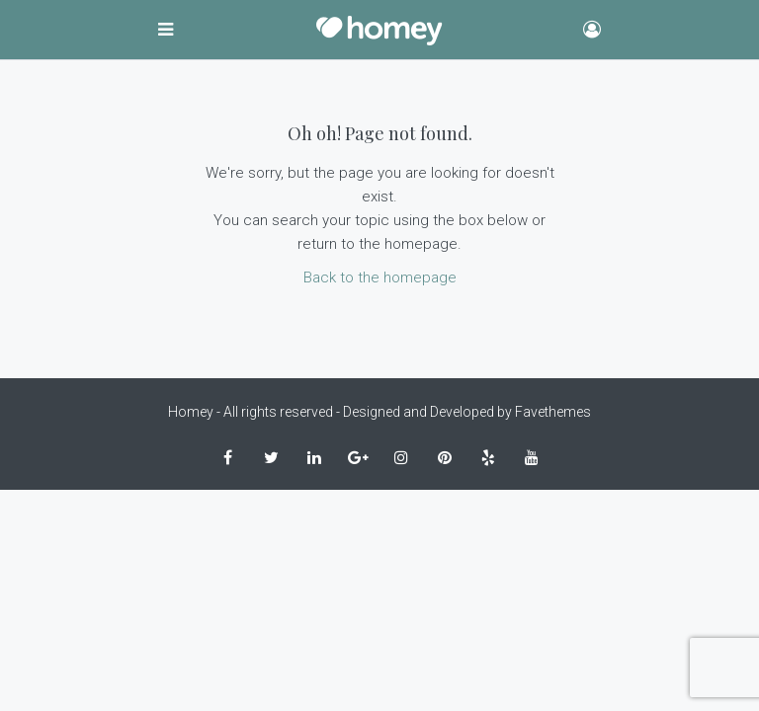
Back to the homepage (380, 277)
